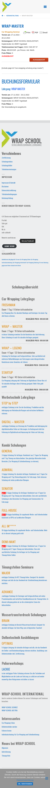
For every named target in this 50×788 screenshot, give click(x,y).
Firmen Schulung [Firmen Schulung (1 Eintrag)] (43, 262)
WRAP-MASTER (18, 89)
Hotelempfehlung (7, 198)
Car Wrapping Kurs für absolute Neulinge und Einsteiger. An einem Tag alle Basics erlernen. (25, 313)
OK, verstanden (25, 784)
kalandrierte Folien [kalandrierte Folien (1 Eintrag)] (16, 265)
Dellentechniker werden (9, 727)
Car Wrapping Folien (8, 723)
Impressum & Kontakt (8, 182)
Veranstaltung (12, 15)
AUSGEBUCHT (39, 60)
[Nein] (46, 778)
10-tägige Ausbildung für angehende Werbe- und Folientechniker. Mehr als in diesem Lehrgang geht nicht (24, 530)
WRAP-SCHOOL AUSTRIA (9, 710)
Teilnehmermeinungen (9, 169)
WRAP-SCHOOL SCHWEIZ (10, 707)
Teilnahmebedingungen (9, 194)
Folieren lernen (6, 730)
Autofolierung (6, 752)
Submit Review (9, 246)
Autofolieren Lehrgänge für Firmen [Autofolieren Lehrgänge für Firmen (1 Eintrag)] (11, 259)
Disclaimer (5, 186)
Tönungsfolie (6, 755)
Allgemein (5, 748)
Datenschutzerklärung (9, 190)
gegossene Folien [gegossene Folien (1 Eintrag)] (6, 265)
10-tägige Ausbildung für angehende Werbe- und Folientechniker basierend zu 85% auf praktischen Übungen (24, 514)
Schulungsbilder (7, 165)
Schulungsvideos (7, 161)
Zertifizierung (6, 157)
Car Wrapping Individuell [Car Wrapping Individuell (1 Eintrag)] (19, 262)
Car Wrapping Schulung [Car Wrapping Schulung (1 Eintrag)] (32, 262)
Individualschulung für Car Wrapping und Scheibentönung (20, 734)
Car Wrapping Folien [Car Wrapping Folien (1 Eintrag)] (25, 259)
